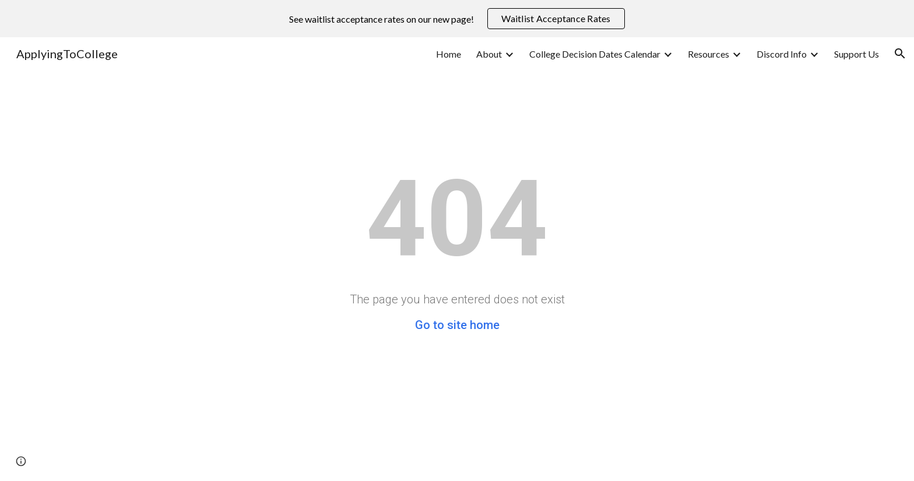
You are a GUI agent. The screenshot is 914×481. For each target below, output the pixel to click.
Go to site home (457, 325)
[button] (900, 54)
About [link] (489, 53)
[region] (457, 18)
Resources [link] (708, 53)
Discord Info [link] (782, 53)
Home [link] (448, 53)
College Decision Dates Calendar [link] (594, 53)
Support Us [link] (856, 53)
